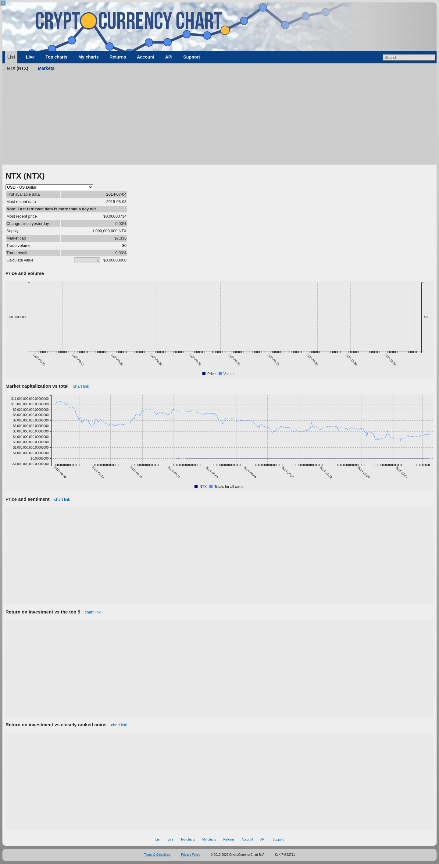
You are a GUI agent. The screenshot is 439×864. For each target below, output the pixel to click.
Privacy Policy (190, 854)
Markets (46, 68)
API (169, 57)
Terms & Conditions (157, 854)
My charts (88, 57)
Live (30, 57)
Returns (117, 57)
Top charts (56, 57)
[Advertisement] (219, 119)
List (11, 57)
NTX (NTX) (17, 68)
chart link (81, 386)
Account (145, 57)
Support (191, 57)
